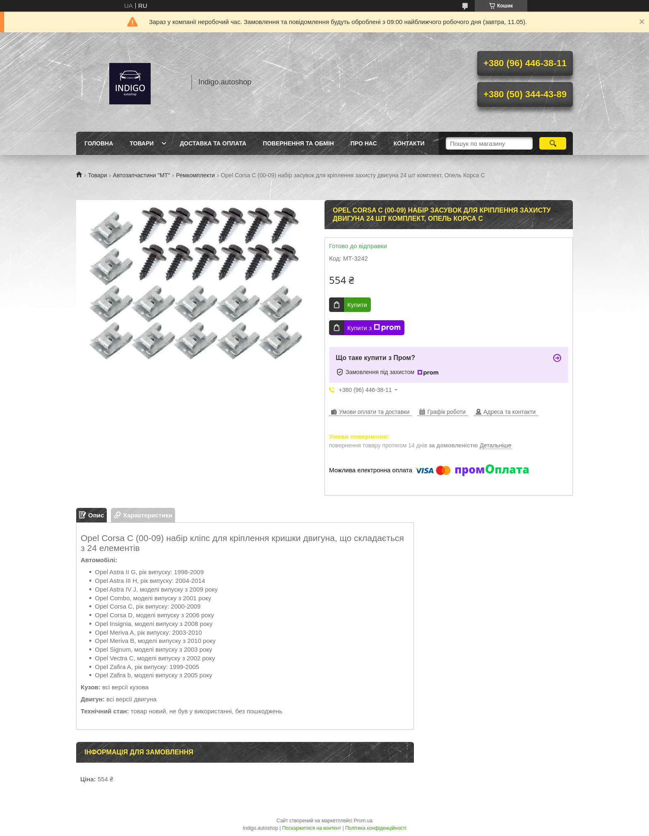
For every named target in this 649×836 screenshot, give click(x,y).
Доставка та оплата (213, 143)
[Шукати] (552, 143)
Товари (142, 143)
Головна (98, 143)
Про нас (364, 143)
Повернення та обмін (298, 143)
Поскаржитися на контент (311, 828)
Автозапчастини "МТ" (141, 175)
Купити (357, 304)
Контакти (409, 143)
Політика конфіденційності (375, 828)
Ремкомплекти (195, 175)
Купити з (374, 327)
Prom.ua (363, 821)
